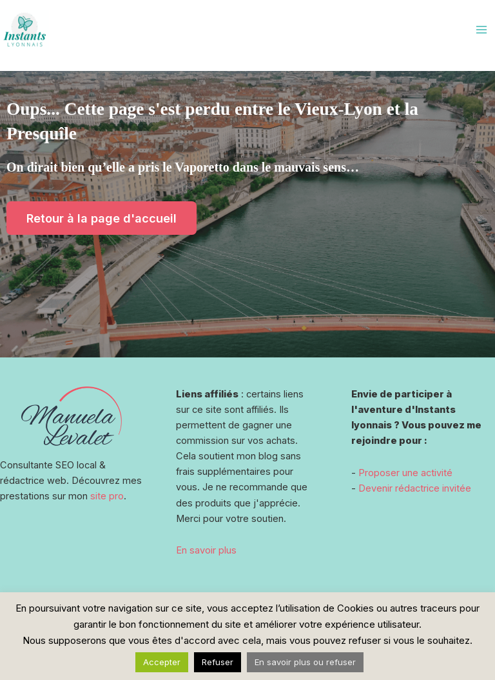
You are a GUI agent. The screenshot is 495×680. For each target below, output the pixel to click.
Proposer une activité (405, 473)
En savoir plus (206, 550)
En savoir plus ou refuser (305, 662)
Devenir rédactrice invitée (414, 488)
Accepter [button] (161, 662)
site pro (107, 496)
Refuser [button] (217, 662)
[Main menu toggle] (481, 29)
